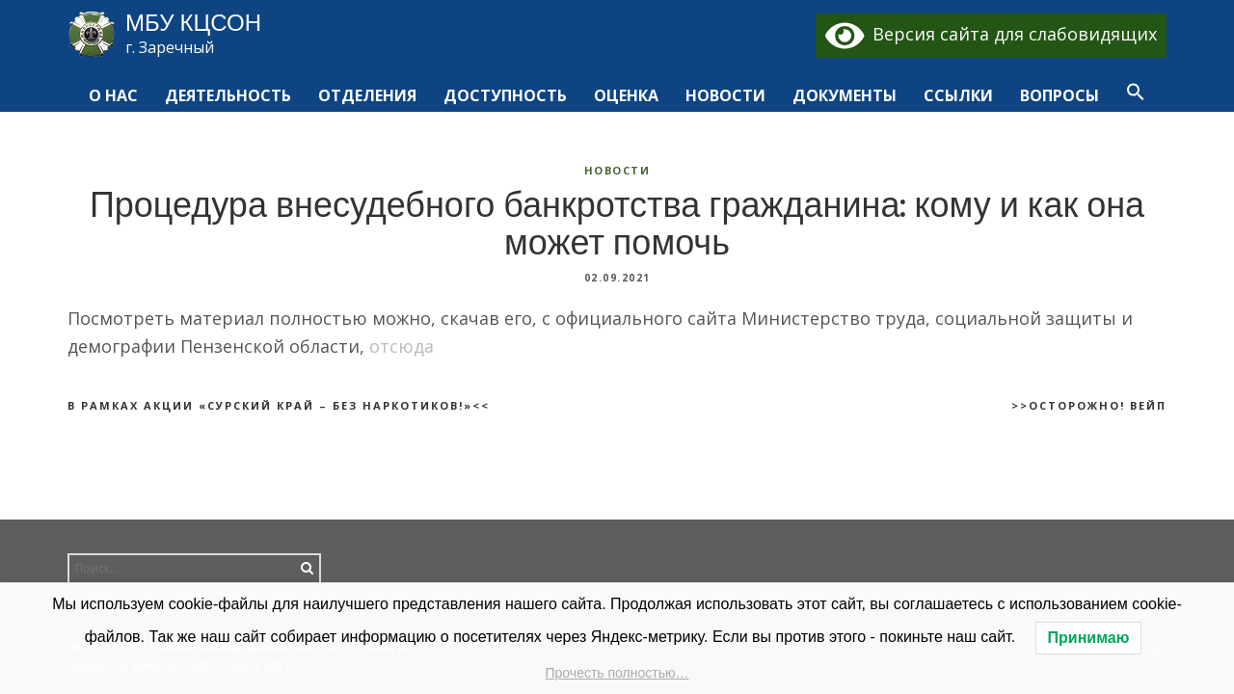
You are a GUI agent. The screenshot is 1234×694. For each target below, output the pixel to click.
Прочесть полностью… (617, 673)
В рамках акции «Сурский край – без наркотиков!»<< (278, 405)
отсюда (401, 346)
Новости (617, 170)
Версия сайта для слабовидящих (991, 33)
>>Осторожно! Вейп (1089, 405)
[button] (1135, 97)
